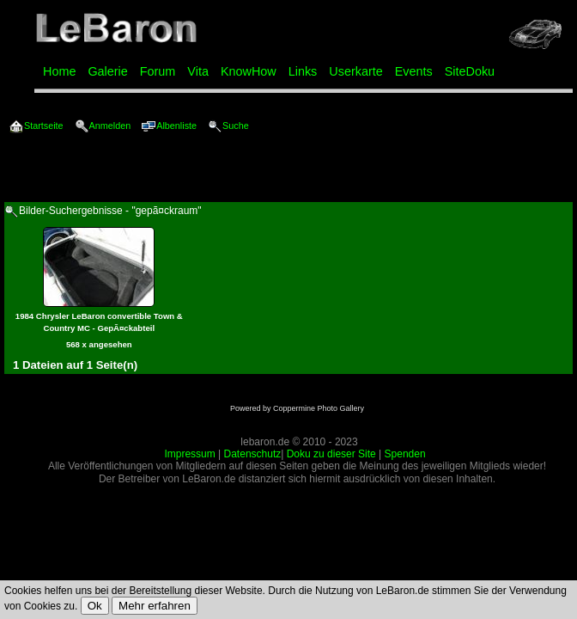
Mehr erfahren (154, 605)
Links (303, 71)
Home (59, 71)
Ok (95, 605)
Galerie (107, 71)
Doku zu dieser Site (331, 454)
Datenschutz (253, 454)
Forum (158, 71)
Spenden (405, 454)
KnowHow (248, 71)
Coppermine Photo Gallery (318, 408)
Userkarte (355, 71)
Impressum (189, 454)
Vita (198, 71)
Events (414, 71)
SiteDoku (470, 71)
